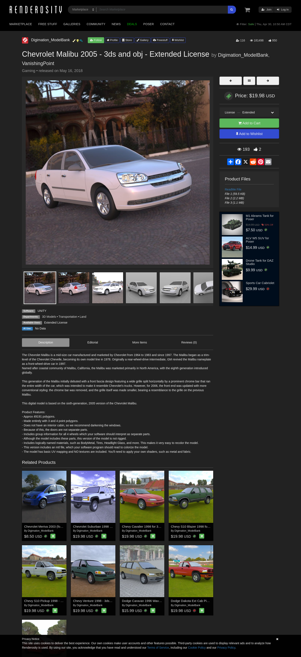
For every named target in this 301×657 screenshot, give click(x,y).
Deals (132, 24)
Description (45, 342)
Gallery (142, 40)
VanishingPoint (38, 63)
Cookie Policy (197, 647)
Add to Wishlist (249, 134)
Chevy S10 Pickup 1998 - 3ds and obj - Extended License (64, 601)
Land (83, 316)
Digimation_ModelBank (243, 55)
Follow (96, 40)
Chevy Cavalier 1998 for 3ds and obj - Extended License (161, 526)
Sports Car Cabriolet (260, 283)
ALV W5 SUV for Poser (257, 239)
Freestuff (160, 40)
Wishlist (178, 40)
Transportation (68, 316)
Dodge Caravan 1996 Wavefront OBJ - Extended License (162, 601)
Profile (112, 40)
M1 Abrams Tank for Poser (260, 217)
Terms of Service (158, 647)
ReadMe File (233, 189)
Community (96, 24)
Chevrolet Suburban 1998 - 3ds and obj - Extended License (114, 526)
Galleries (71, 24)
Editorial (92, 342)
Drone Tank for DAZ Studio (259, 262)
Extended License (55, 322)
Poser (148, 24)
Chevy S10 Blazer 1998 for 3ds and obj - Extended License (212, 526)
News (116, 24)
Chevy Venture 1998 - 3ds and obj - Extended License (110, 601)
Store (127, 40)
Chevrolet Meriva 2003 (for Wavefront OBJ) (54, 526)
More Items (139, 342)
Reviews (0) (189, 342)
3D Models (49, 316)
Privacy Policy (226, 647)
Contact (167, 24)
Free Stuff (47, 24)
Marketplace (20, 24)
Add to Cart (249, 123)
